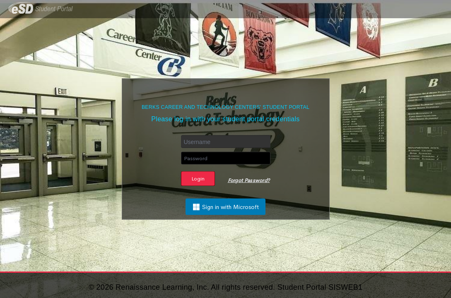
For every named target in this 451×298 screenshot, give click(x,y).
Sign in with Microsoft (225, 207)
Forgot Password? (249, 180)
